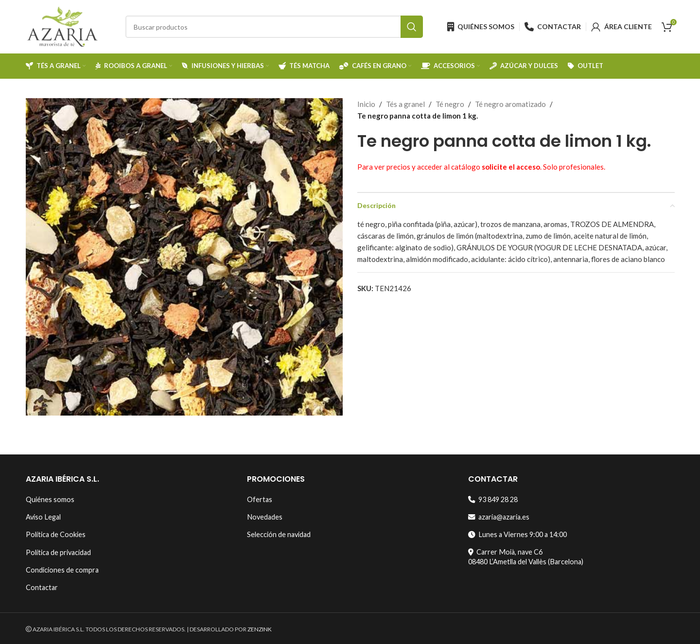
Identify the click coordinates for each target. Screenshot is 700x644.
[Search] (274, 27)
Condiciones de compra (62, 570)
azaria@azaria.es (498, 517)
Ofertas (259, 499)
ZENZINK (259, 629)
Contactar (42, 587)
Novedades (264, 517)
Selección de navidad (279, 534)
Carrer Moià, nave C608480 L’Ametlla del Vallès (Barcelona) (525, 557)
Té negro (450, 104)
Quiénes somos (50, 499)
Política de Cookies (56, 534)
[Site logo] (62, 25)
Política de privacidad (58, 552)
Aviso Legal (43, 517)
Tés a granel (405, 104)
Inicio (366, 104)
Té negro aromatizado (510, 104)
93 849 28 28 (493, 499)
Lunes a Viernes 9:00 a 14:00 (517, 534)
